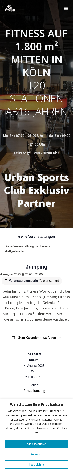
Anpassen (36, 454)
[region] (36, 435)
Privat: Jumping (34, 391)
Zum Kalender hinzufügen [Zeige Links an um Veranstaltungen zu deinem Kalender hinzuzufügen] (37, 337)
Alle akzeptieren (36, 444)
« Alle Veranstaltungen (36, 237)
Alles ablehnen (36, 464)
